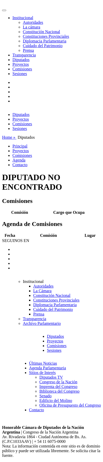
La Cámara (42, 291)
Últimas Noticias (43, 363)
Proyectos (20, 64)
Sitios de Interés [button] (42, 372)
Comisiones (22, 69)
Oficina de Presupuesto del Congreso (70, 405)
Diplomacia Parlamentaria (44, 41)
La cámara (31, 27)
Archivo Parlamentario (42, 323)
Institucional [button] (22, 18)
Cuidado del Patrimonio (43, 45)
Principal (20, 146)
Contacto (20, 165)
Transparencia (24, 55)
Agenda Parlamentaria (47, 368)
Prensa (28, 50)
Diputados (21, 59)
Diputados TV (51, 377)
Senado (45, 396)
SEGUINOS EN (15, 240)
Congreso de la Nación (58, 382)
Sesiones (19, 73)
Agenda (18, 160)
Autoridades (33, 22)
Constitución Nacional (41, 32)
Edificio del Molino (55, 400)
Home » (9, 137)
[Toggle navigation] (4, 10)
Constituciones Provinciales (46, 36)
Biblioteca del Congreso (59, 391)
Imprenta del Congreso (58, 386)
